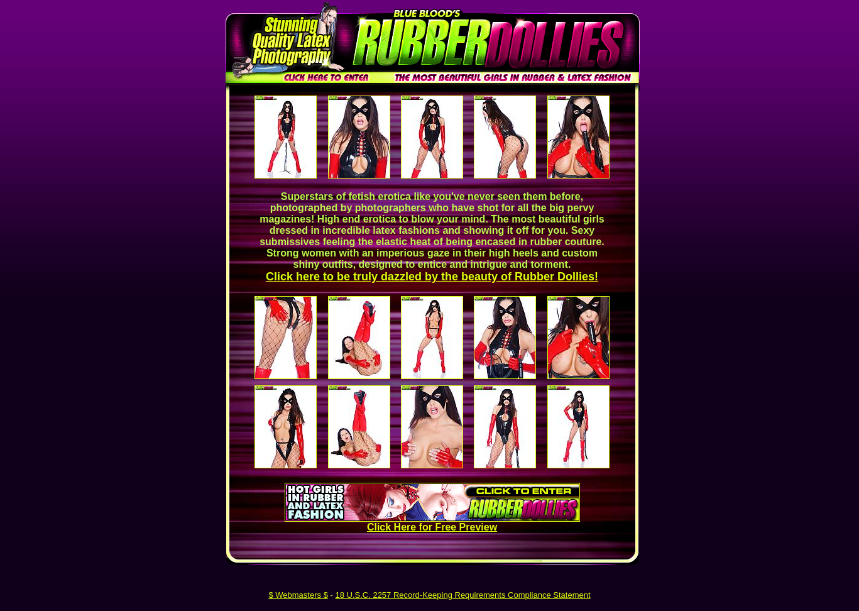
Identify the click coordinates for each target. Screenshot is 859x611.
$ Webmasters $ (297, 595)
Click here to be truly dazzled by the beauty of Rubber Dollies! (432, 276)
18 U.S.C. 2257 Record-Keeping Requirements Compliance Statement (462, 595)
